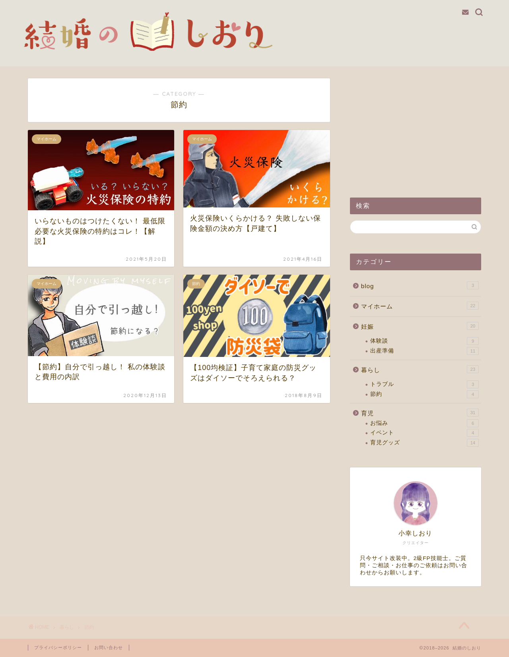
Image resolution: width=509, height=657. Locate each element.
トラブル (424, 384)
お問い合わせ (108, 647)
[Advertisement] (415, 128)
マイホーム (420, 306)
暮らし (420, 369)
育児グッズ (424, 443)
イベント (424, 433)
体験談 (424, 341)
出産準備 (424, 351)
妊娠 (420, 326)
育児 (420, 413)
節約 (424, 394)
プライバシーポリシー (58, 647)
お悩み (424, 423)
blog (420, 285)
